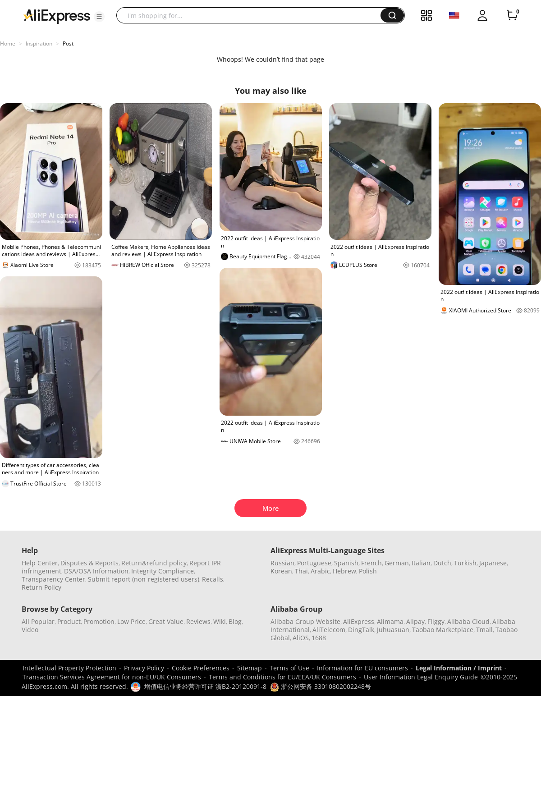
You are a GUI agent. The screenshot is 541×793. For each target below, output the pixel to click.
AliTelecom (328, 629)
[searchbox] (252, 15)
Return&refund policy (154, 563)
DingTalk (361, 629)
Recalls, (213, 579)
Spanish (346, 563)
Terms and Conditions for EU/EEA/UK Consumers (282, 677)
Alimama (390, 621)
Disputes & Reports (89, 563)
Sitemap (249, 668)
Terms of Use (289, 668)
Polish (368, 571)
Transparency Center (53, 579)
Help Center (40, 563)
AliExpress (358, 621)
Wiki (219, 621)
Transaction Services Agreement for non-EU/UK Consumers (112, 677)
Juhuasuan (393, 629)
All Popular (38, 621)
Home (7, 43)
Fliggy (436, 621)
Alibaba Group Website (305, 621)
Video (30, 629)
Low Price (131, 621)
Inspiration (39, 43)
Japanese (493, 563)
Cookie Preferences (200, 668)
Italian (421, 563)
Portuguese (314, 563)
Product (69, 621)
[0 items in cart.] (512, 15)
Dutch (442, 563)
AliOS (301, 637)
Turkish (465, 563)
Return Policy (41, 587)
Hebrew (344, 571)
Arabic (320, 571)
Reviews (198, 621)
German (397, 563)
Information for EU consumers (362, 668)
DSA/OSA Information (96, 571)
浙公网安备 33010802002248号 (320, 686)
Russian (282, 563)
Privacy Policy (144, 668)
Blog (235, 621)
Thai (301, 571)
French (371, 563)
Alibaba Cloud (468, 621)
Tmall (484, 629)
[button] (99, 16)
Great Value (165, 621)
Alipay (415, 621)
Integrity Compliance (162, 571)
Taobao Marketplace (442, 629)
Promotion (99, 621)
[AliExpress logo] (57, 16)
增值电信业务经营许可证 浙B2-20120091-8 (205, 686)
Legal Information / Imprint (459, 668)
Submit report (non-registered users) (143, 579)
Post (68, 43)
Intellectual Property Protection (69, 668)
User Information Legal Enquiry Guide (421, 677)
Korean (281, 571)
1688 (319, 637)
